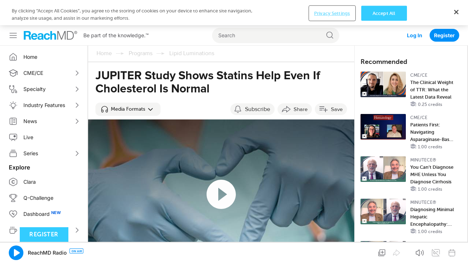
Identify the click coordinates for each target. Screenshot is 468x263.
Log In (414, 10)
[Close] (456, 250)
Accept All (384, 251)
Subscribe (257, 84)
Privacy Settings (332, 251)
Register (444, 10)
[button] (128, 84)
